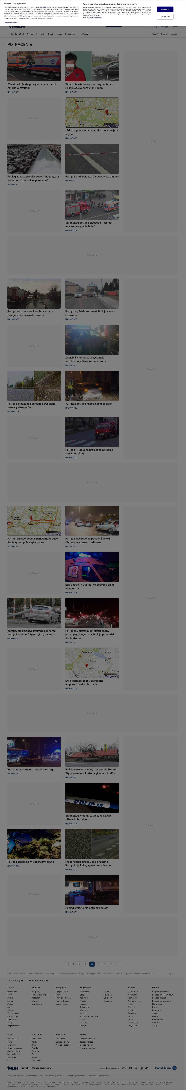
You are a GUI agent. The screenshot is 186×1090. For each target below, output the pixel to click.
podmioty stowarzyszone (44, 7)
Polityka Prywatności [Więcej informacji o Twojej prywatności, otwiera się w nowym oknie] (11, 22)
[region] (93, 13)
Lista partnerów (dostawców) (92, 17)
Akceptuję (165, 9)
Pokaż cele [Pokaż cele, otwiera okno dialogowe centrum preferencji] (165, 17)
